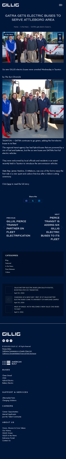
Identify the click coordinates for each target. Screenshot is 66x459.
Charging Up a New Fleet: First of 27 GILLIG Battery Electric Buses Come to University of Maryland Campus (36, 298)
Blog (6, 260)
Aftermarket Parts (8, 398)
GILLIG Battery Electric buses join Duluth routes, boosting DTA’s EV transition (33, 289)
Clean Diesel (7, 375)
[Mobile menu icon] (61, 5)
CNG (4, 378)
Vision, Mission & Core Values (14, 428)
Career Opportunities (10, 411)
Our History (6, 430)
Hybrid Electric (7, 380)
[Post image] (8, 290)
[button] (33, 109)
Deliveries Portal (8, 438)
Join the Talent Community (11, 416)
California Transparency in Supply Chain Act (17, 351)
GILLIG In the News (9, 435)
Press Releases (10, 269)
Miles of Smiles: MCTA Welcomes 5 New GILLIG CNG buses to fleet (36, 308)
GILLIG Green (7, 433)
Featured (8, 263)
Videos (7, 272)
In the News (9, 34)
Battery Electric (7, 383)
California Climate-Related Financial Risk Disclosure (19, 353)
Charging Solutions (9, 400)
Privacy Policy (6, 349)
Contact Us (6, 440)
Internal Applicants (9, 414)
